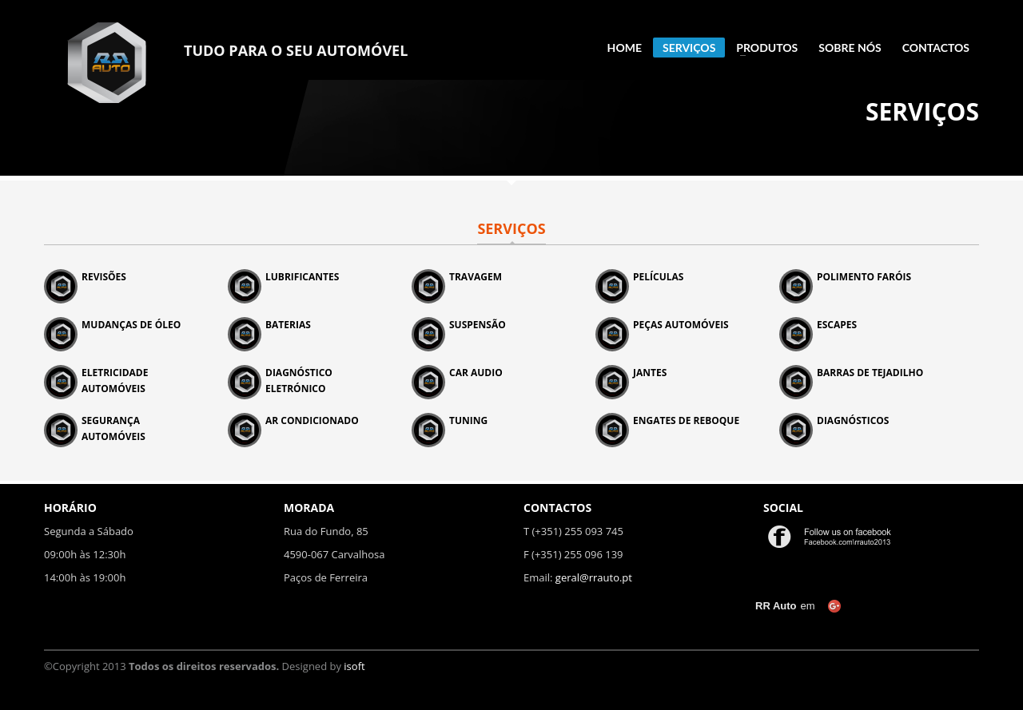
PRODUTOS (762, 48)
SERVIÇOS (689, 47)
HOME (624, 48)
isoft (354, 666)
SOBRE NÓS (849, 48)
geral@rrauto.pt (593, 577)
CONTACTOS (935, 48)
